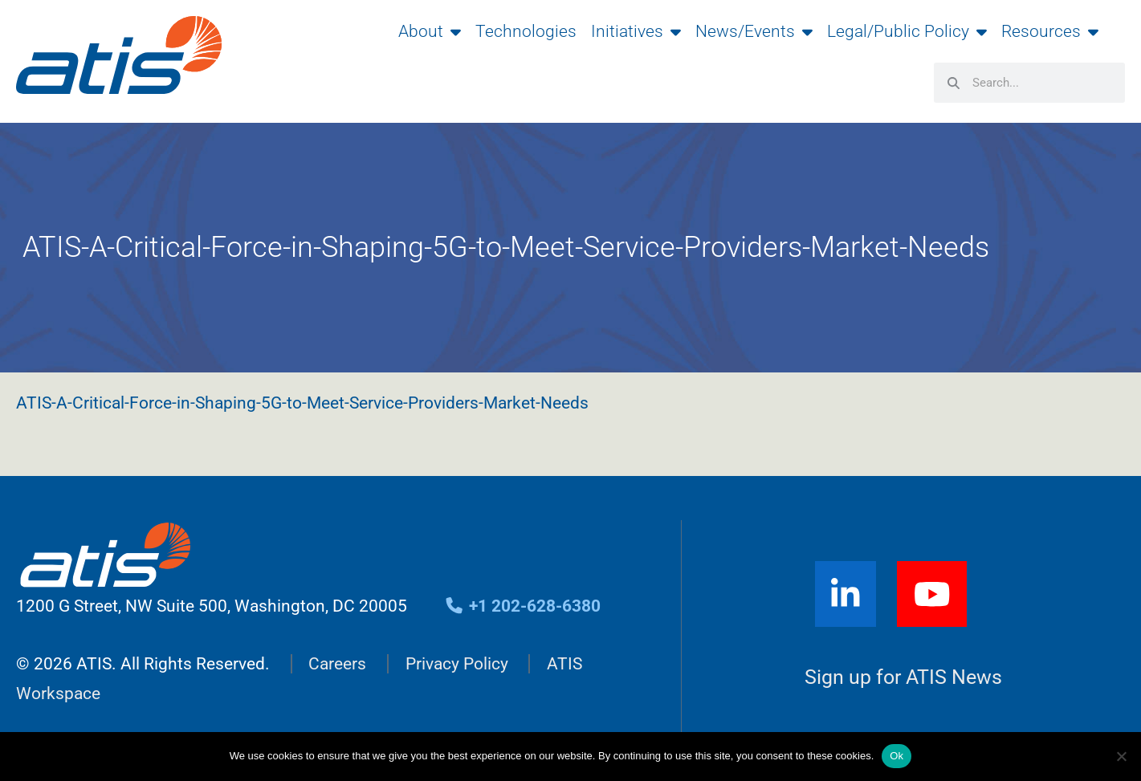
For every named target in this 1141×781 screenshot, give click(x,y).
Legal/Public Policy (907, 31)
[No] (1121, 756)
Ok (896, 756)
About (429, 31)
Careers (337, 663)
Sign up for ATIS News (903, 677)
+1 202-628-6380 (522, 606)
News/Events (754, 31)
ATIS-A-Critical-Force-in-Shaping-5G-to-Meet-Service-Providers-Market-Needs (302, 403)
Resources (1049, 31)
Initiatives (636, 31)
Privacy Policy (456, 663)
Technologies (526, 31)
